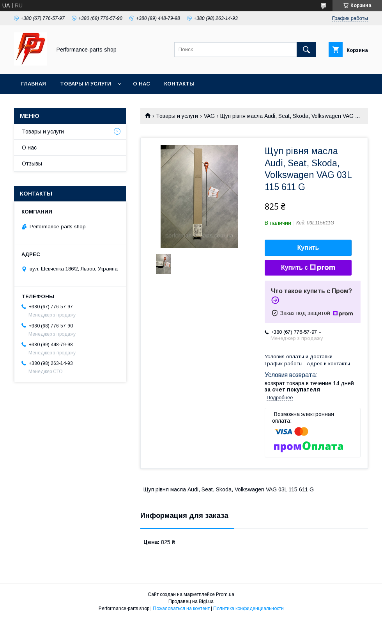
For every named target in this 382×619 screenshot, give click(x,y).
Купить (308, 247)
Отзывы (32, 163)
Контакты (179, 84)
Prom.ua (225, 594)
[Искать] (306, 49)
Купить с (308, 267)
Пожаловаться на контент (181, 608)
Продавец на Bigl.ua (191, 601)
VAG (209, 116)
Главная (33, 84)
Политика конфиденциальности (248, 608)
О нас (141, 84)
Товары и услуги (85, 84)
